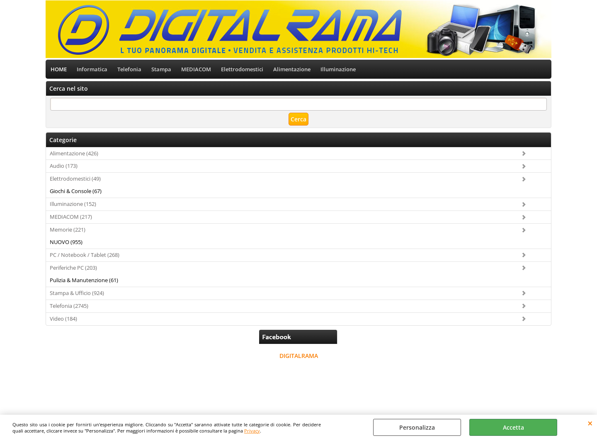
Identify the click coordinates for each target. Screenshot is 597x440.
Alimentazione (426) (74, 153)
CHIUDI (590, 423)
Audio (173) (64, 165)
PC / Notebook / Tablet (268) (84, 255)
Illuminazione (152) (73, 204)
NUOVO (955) (66, 242)
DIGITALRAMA (298, 356)
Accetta (513, 427)
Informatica (92, 69)
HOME (59, 69)
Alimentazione (292, 69)
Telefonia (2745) (69, 305)
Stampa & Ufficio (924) (77, 293)
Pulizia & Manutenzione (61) (84, 280)
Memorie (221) (67, 229)
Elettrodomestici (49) (75, 178)
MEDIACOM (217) (71, 216)
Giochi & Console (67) (76, 191)
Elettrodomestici (242, 69)
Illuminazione (338, 69)
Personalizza (417, 427)
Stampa (161, 69)
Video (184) (63, 318)
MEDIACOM (196, 69)
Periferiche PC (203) (73, 267)
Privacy (252, 431)
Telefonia (129, 69)
